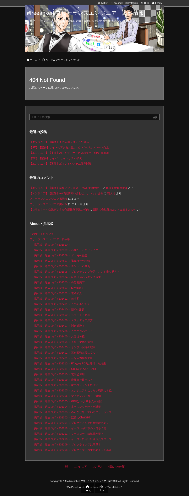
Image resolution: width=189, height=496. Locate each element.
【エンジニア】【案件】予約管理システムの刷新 (59, 142)
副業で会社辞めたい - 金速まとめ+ (114, 209)
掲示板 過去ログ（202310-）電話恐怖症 (59, 374)
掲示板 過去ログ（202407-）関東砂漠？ (59, 325)
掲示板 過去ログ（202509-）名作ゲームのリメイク (66, 250)
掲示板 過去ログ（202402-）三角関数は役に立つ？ (66, 352)
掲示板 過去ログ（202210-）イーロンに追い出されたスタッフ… (74, 439)
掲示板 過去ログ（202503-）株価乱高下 (59, 282)
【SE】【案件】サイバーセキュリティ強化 (56, 158)
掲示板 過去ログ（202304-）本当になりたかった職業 (67, 406)
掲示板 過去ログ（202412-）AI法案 (56, 298)
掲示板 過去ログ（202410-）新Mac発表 (59, 309)
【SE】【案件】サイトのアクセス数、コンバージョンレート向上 (69, 147)
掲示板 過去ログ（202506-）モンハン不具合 (62, 266)
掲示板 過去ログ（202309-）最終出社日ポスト (63, 379)
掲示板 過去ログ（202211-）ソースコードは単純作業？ (68, 433)
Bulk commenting (116, 187)
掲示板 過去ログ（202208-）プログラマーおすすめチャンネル (72, 449)
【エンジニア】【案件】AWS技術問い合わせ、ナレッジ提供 (66, 193)
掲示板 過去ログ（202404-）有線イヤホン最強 (63, 341)
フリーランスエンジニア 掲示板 (50, 239)
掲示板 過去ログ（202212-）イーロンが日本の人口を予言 (70, 428)
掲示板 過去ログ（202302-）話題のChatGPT (62, 417)
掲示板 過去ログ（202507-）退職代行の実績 (62, 260)
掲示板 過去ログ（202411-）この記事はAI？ (62, 304)
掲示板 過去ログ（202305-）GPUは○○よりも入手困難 (68, 401)
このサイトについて (42, 233)
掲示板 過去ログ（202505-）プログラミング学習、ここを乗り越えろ (77, 271)
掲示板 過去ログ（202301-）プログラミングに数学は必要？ (71, 422)
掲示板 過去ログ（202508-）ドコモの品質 (60, 255)
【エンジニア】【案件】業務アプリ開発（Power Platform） (66, 187)
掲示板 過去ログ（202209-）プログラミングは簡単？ (67, 444)
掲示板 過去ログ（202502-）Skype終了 (59, 287)
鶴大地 (111, 193)
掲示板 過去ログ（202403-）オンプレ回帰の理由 (64, 347)
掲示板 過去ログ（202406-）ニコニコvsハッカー (64, 331)
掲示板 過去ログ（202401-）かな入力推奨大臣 (63, 358)
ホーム (33, 59)
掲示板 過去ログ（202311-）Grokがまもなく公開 (65, 368)
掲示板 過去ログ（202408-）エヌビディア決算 (63, 320)
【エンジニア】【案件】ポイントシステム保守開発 (61, 163)
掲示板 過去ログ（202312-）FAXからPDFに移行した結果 (70, 363)
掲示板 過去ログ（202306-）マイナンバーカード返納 (67, 395)
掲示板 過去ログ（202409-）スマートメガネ (62, 314)
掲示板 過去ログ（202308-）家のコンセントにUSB (66, 385)
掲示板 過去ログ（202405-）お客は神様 (59, 336)
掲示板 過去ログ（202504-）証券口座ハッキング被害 (67, 277)
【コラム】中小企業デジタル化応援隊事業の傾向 (59, 209)
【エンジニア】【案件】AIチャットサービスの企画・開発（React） (71, 152)
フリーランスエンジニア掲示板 (48, 198)
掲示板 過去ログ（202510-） (52, 244)
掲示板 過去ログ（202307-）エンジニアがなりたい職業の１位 (72, 390)
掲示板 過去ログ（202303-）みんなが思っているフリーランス (72, 412)
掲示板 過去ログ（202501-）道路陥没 (58, 293)
